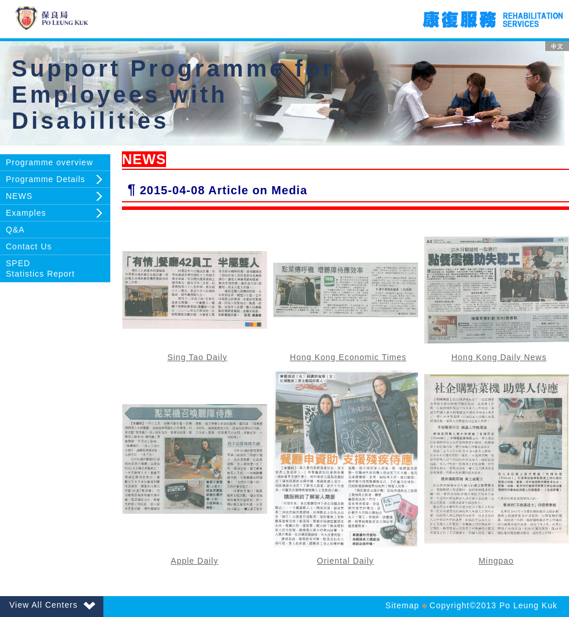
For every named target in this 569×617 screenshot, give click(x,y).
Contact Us (29, 246)
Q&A (15, 229)
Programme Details (45, 179)
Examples (26, 212)
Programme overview (49, 162)
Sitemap (402, 605)
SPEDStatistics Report (40, 268)
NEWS (19, 196)
